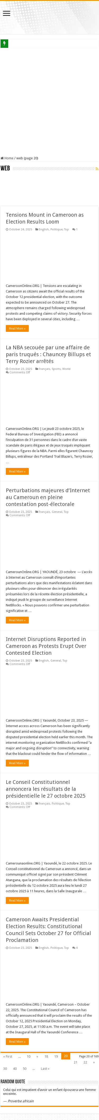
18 (46, 1056)
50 (24, 1069)
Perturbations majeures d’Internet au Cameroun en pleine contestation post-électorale (48, 497)
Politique (56, 229)
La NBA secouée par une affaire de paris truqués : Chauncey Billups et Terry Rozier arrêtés (48, 354)
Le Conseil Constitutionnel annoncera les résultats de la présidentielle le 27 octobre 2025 (46, 789)
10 (28, 1056)
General (57, 512)
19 (56, 1056)
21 (75, 1062)
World (66, 369)
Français (44, 369)
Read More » (17, 328)
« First (7, 1056)
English (44, 229)
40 (15, 1069)
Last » (45, 1069)
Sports (56, 369)
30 (5, 1069)
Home (7, 158)
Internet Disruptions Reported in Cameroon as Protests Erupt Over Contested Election (46, 646)
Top (66, 229)
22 (85, 1062)
